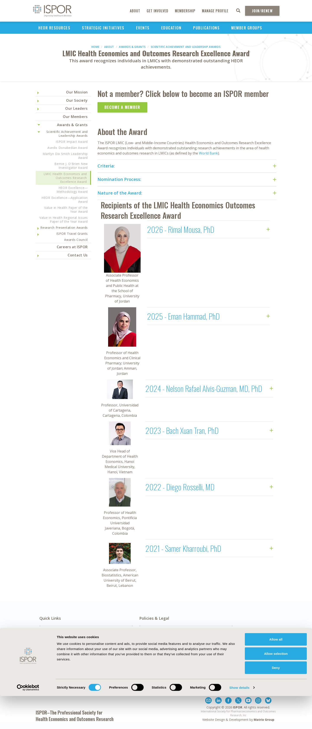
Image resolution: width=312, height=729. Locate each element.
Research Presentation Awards (64, 227)
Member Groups (246, 28)
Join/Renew (262, 10)
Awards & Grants (132, 47)
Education (171, 28)
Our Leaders (76, 108)
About (135, 10)
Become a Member (122, 107)
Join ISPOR (260, 660)
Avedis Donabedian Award (67, 148)
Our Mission (77, 92)
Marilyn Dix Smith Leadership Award (65, 156)
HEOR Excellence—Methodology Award (72, 190)
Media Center (50, 647)
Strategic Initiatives (103, 28)
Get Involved (157, 10)
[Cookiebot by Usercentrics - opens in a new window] (28, 720)
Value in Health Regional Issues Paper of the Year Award (63, 220)
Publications (206, 28)
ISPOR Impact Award (72, 142)
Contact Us (78, 255)
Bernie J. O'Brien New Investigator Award (71, 166)
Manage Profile (215, 10)
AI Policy (146, 642)
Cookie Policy (150, 657)
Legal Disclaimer (201, 647)
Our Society (77, 100)
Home (95, 47)
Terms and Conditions (206, 657)
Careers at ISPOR (72, 247)
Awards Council (76, 240)
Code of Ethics (151, 652)
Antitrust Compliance (157, 647)
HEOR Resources (54, 28)
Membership (185, 10)
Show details (239, 720)
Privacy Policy (199, 652)
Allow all (276, 672)
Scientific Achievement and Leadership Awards (186, 47)
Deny (276, 700)
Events (143, 28)
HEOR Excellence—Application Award (64, 200)
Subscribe (260, 638)
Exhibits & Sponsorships (108, 642)
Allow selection (276, 686)
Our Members (75, 116)
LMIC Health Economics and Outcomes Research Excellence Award (65, 178)
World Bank (208, 153)
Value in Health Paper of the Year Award (66, 210)
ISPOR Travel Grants (72, 234)
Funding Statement (204, 642)
